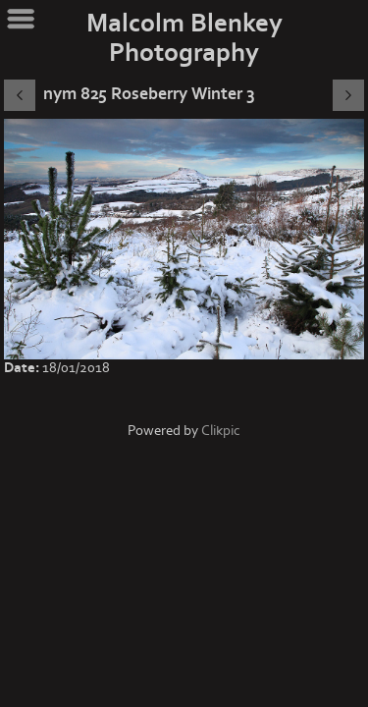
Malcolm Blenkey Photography (184, 38)
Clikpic (220, 430)
